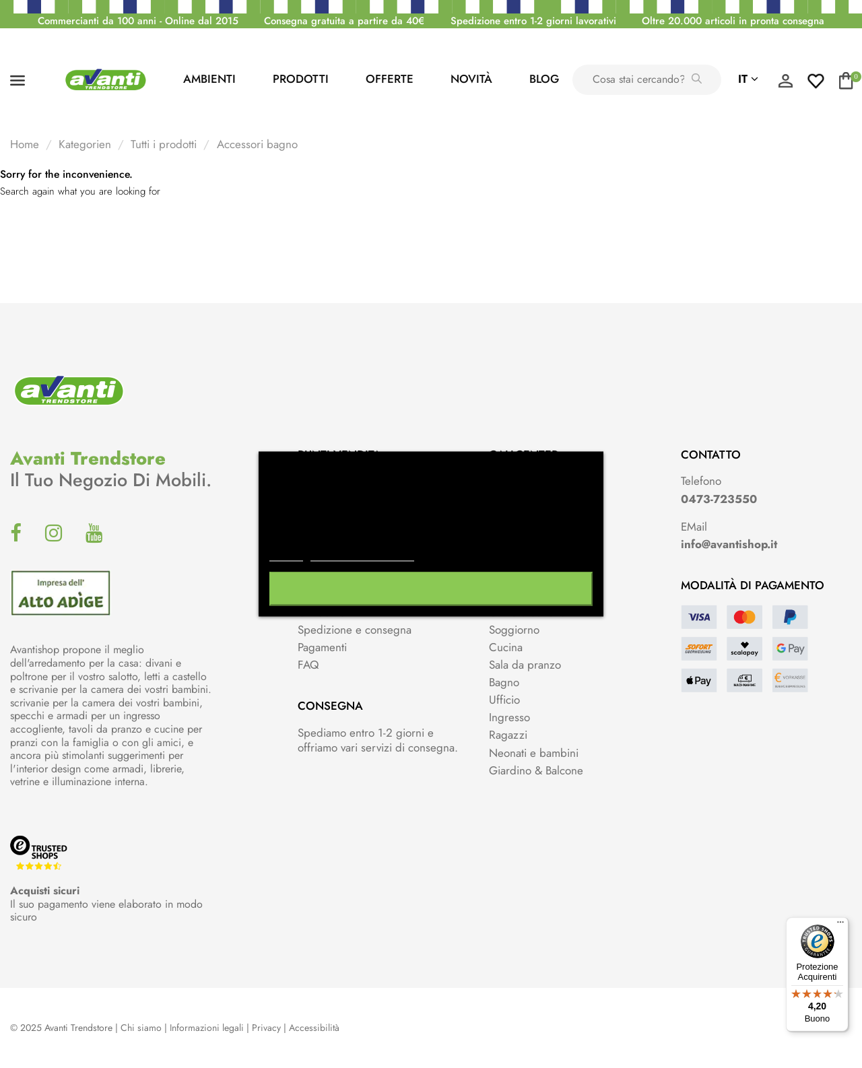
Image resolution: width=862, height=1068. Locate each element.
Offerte (389, 79)
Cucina (506, 647)
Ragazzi (508, 735)
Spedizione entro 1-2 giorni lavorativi (533, 20)
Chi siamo (141, 1027)
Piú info (286, 555)
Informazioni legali (207, 1027)
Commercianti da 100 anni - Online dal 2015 (138, 20)
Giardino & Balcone (536, 770)
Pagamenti (322, 647)
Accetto (431, 589)
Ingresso (509, 717)
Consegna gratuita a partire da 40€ (344, 20)
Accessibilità (314, 1027)
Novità (471, 79)
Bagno (504, 682)
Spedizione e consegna (354, 630)
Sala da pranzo (525, 665)
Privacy (266, 1027)
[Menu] (840, 925)
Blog (544, 79)
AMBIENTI (209, 79)
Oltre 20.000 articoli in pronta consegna (733, 20)
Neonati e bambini (533, 753)
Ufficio (504, 700)
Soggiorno (514, 630)
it (748, 79)
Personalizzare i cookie (362, 555)
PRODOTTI (301, 79)
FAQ (308, 665)
